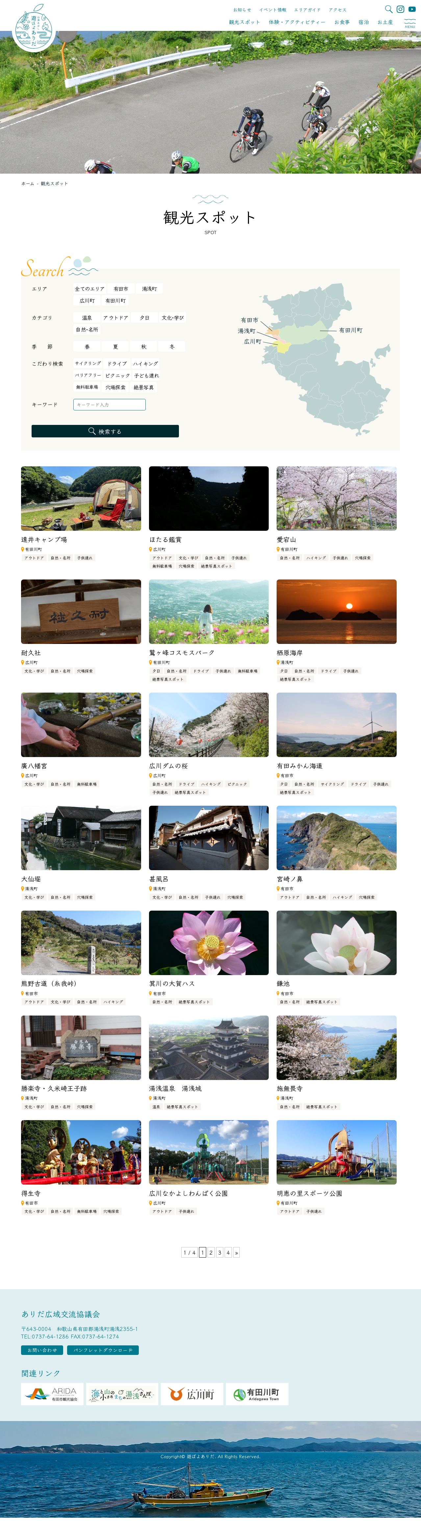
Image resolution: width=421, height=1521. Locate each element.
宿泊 (364, 22)
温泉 (87, 317)
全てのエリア (90, 288)
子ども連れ (146, 375)
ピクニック (117, 375)
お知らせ (242, 9)
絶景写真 (144, 387)
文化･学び (172, 317)
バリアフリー (88, 375)
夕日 (144, 317)
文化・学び (188, 557)
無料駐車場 (87, 386)
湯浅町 (149, 288)
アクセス (338, 9)
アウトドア (115, 317)
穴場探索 (115, 387)
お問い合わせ (48, 1352)
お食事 (342, 22)
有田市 (121, 288)
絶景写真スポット (217, 565)
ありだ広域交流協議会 (60, 1313)
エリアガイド (307, 9)
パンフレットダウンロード (123, 1352)
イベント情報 (272, 9)
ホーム (28, 183)
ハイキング (145, 363)
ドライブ (117, 363)
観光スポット (244, 22)
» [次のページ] (236, 1252)
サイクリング (88, 363)
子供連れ (85, 557)
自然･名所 (87, 329)
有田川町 (115, 300)
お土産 (385, 22)
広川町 (87, 300)
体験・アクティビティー (297, 22)
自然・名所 (60, 557)
